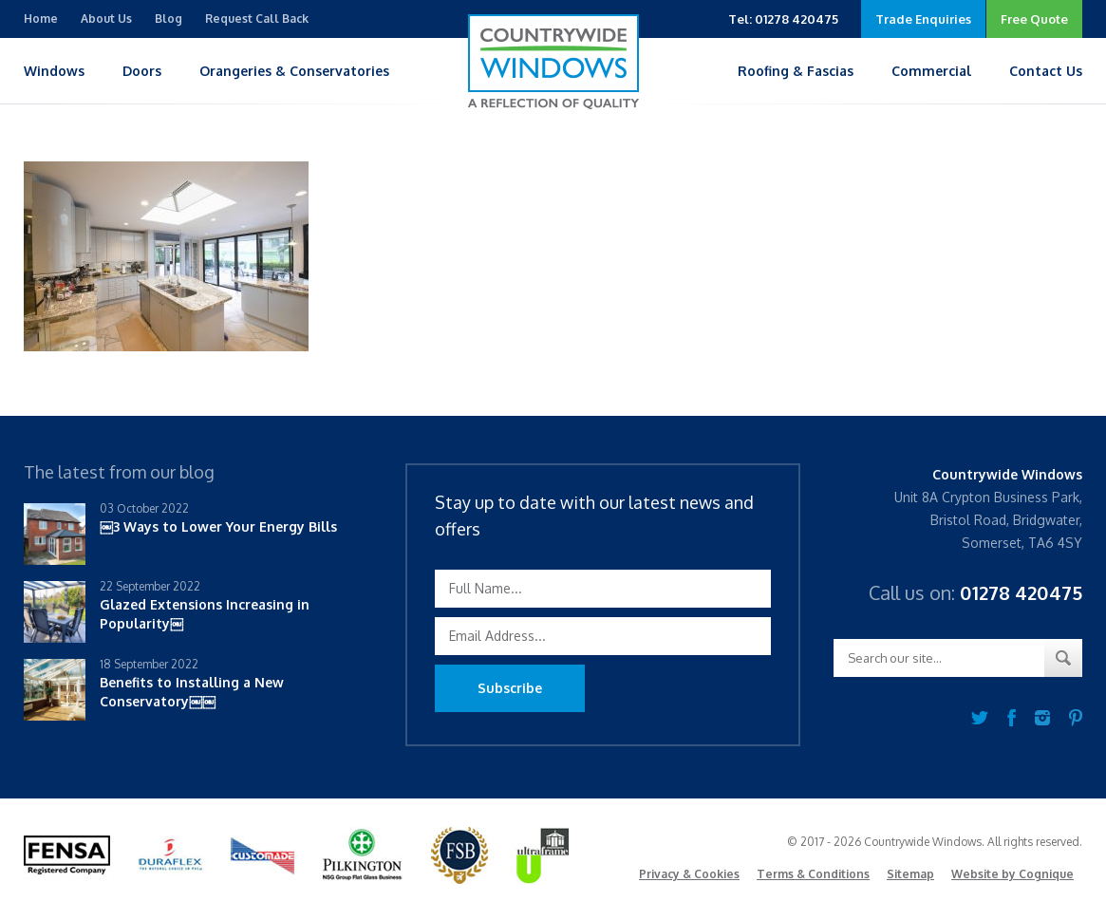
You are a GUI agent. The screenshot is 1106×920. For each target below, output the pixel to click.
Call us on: (975, 592)
